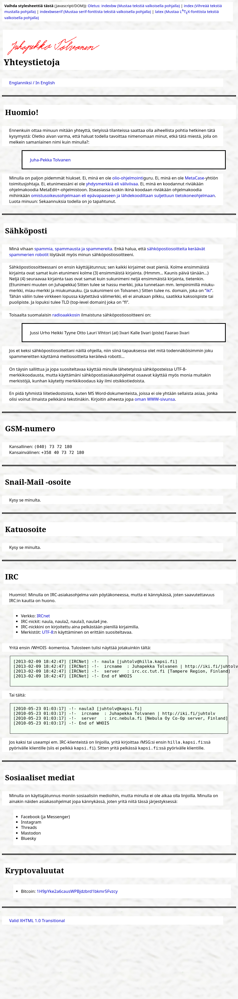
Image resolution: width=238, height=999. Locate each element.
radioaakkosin (66, 315)
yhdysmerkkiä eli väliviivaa (112, 184)
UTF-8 (47, 632)
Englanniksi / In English (32, 83)
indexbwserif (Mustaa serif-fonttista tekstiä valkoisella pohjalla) (95, 11)
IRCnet (43, 616)
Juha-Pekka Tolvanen (50, 160)
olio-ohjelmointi (127, 178)
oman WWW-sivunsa (155, 399)
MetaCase (194, 178)
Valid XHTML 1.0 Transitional (37, 920)
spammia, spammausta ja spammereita (73, 249)
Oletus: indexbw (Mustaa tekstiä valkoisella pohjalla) (134, 5)
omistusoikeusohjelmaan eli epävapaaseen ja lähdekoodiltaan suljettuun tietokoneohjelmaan (123, 195)
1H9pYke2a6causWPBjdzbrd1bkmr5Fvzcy (77, 891)
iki (208, 290)
